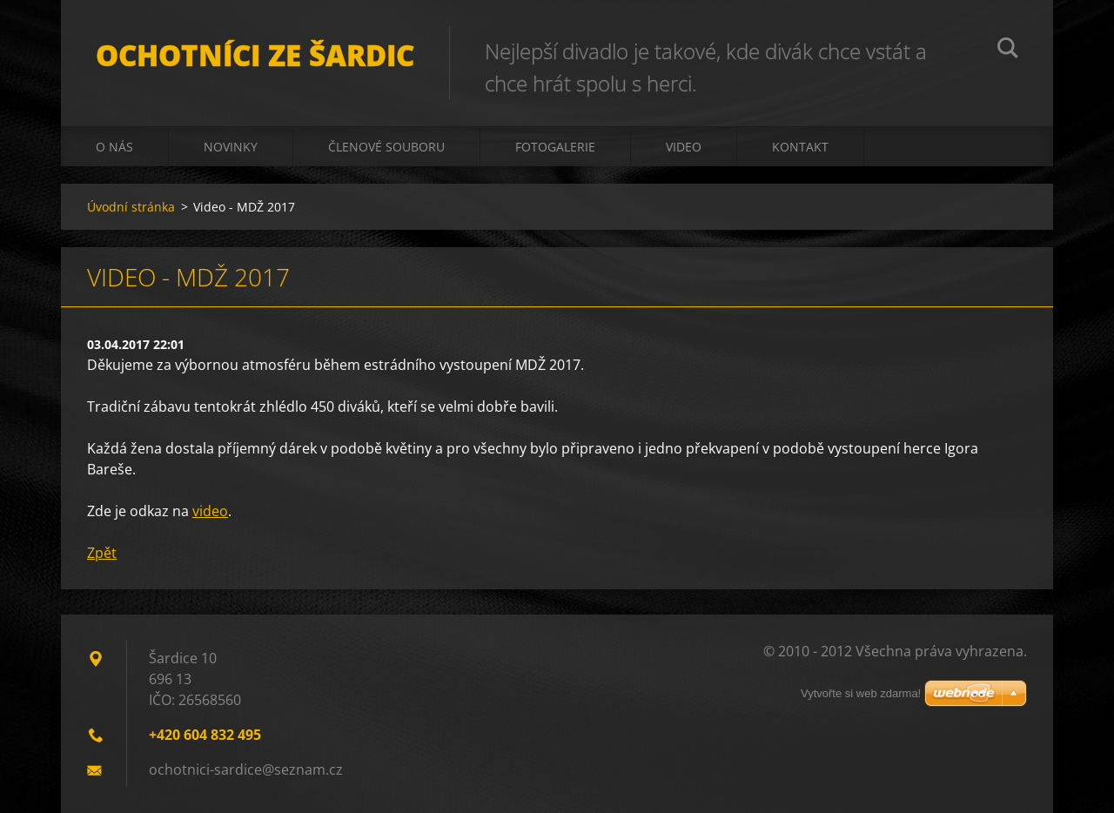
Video (683, 146)
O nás (114, 146)
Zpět (102, 552)
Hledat (1007, 50)
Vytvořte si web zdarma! (861, 693)
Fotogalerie (555, 146)
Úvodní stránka (131, 206)
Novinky (231, 146)
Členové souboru (386, 146)
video (210, 511)
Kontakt (800, 146)
